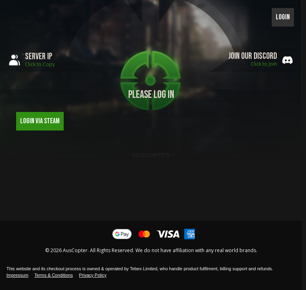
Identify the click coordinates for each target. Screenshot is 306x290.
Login (283, 17)
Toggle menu (17, 17)
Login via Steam (40, 121)
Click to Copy (40, 64)
